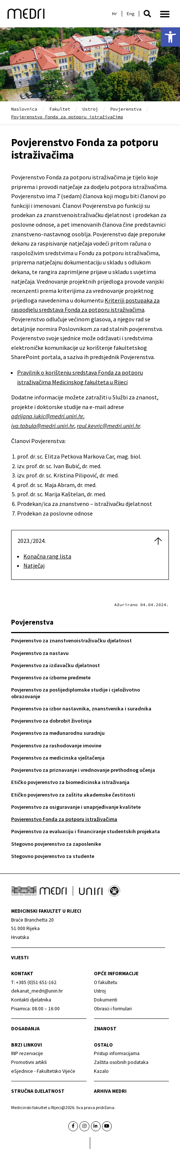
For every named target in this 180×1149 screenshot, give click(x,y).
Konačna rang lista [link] (47, 556)
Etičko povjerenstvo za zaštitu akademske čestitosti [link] (73, 794)
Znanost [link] (105, 1028)
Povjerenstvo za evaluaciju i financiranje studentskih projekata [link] (85, 831)
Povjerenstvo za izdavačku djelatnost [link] (55, 665)
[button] (147, 13)
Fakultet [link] (59, 109)
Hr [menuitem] (114, 13)
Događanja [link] (25, 1028)
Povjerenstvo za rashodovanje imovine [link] (56, 745)
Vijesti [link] (20, 957)
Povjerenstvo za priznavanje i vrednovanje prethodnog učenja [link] (83, 770)
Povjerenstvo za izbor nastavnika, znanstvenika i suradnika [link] (81, 708)
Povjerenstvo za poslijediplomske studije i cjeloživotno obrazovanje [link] (75, 692)
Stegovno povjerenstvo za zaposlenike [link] (56, 844)
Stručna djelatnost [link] (38, 1091)
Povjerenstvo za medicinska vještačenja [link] (58, 757)
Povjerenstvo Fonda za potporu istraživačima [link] (64, 819)
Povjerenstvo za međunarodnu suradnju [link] (58, 733)
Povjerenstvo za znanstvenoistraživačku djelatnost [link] (71, 640)
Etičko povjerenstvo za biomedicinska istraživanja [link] (70, 782)
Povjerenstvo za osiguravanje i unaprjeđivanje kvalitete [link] (76, 807)
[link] (170, 37)
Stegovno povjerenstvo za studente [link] (52, 856)
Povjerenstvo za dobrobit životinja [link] (51, 720)
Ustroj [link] (90, 109)
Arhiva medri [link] (110, 1091)
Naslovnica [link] (24, 109)
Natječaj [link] (34, 565)
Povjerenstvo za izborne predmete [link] (51, 677)
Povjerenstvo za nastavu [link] (40, 653)
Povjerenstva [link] (125, 109)
